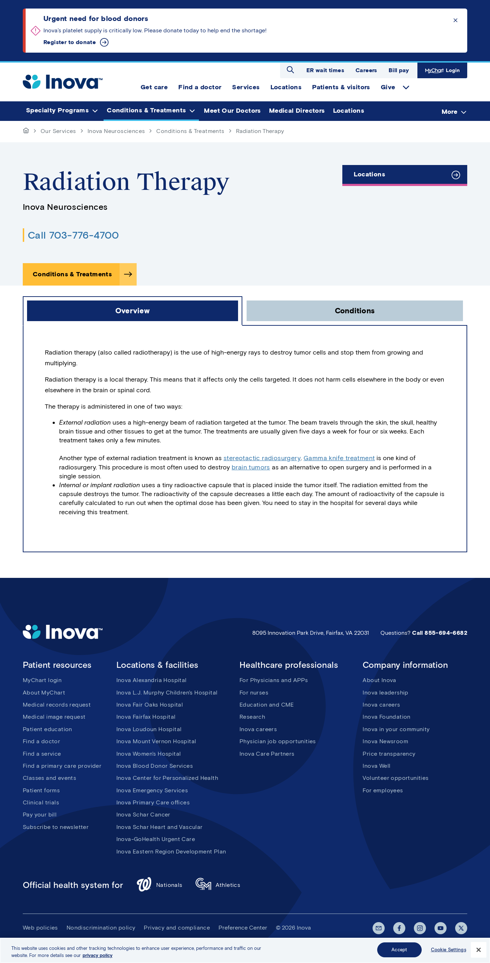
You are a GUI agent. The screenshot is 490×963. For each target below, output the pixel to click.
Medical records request (57, 704)
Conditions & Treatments (190, 131)
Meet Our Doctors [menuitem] (232, 111)
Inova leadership (385, 692)
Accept (399, 950)
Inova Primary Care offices (153, 802)
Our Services (58, 131)
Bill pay (399, 70)
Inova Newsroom (385, 741)
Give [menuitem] (388, 87)
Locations (369, 174)
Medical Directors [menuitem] (297, 111)
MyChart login (42, 680)
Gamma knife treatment (339, 458)
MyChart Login (442, 70)
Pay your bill (40, 814)
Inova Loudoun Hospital (149, 729)
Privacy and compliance (177, 927)
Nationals (159, 885)
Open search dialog (290, 70)
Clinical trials (41, 802)
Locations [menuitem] (286, 87)
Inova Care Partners (267, 753)
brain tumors (251, 467)
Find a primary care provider (62, 765)
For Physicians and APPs (273, 680)
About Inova (379, 680)
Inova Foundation (386, 716)
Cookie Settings (448, 950)
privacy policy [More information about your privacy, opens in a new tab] (97, 956)
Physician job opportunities (277, 741)
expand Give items (406, 87)
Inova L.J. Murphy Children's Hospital (167, 692)
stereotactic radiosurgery (262, 458)
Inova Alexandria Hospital (151, 680)
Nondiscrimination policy (101, 927)
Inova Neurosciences (116, 131)
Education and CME (266, 704)
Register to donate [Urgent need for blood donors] (69, 42)
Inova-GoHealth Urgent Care (155, 839)
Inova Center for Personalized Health (167, 778)
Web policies (40, 927)
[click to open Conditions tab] (355, 310)
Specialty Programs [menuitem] (57, 111)
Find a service (42, 753)
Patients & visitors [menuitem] (341, 87)
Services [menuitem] (245, 87)
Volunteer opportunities (395, 778)
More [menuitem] (449, 112)
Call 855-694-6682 (439, 632)
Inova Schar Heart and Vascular (159, 827)
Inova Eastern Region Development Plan (171, 851)
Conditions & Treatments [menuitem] (146, 111)
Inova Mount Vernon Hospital (156, 741)
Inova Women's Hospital (148, 753)
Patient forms (41, 790)
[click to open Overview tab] (132, 310)
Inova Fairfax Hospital (146, 716)
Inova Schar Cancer (143, 814)
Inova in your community (396, 729)
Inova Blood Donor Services (154, 765)
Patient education (47, 729)
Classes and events (49, 778)
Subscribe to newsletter (56, 827)
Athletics (218, 885)
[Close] (478, 950)
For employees (383, 790)
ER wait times (325, 70)
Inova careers (258, 729)
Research (252, 716)
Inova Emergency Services (152, 790)
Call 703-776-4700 (73, 235)
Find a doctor (41, 741)
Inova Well (376, 765)
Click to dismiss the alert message (455, 20)
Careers (366, 70)
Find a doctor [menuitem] (199, 87)
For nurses (253, 692)
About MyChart (44, 692)
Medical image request (54, 716)
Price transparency (389, 753)
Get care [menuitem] (154, 87)
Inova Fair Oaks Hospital (149, 704)
